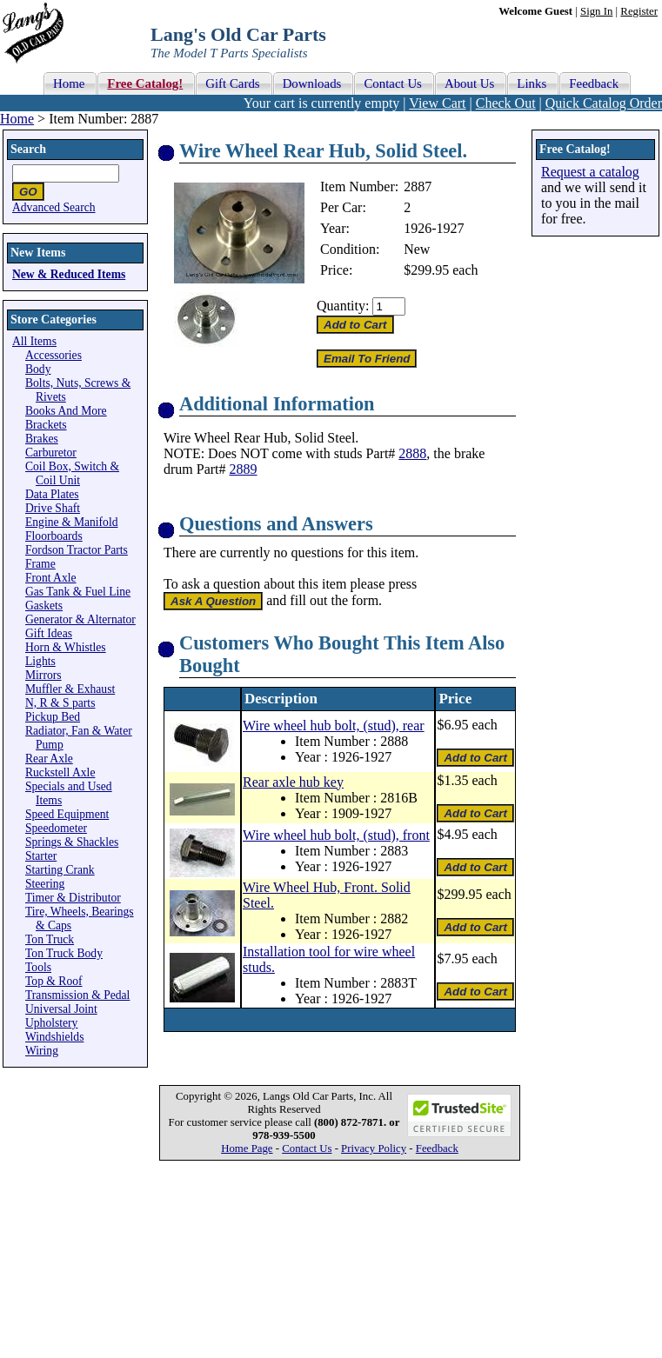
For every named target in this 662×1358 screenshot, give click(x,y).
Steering (44, 883)
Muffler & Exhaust (70, 689)
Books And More (66, 410)
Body (37, 369)
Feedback (437, 1148)
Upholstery (51, 1022)
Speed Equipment (67, 814)
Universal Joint (61, 1008)
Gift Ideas (48, 633)
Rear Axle (49, 758)
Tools (38, 967)
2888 (412, 453)
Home (17, 118)
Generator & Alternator (80, 619)
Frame (40, 563)
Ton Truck (49, 939)
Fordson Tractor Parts (76, 549)
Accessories (53, 355)
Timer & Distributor (73, 897)
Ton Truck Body (64, 953)
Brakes (41, 438)
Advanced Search (54, 207)
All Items (34, 341)
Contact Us (306, 1148)
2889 (243, 469)
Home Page (246, 1148)
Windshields (54, 1036)
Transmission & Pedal (77, 995)
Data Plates (52, 494)
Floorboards (54, 536)
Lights (40, 661)
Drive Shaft (52, 508)
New (417, 249)
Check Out (506, 103)
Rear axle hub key (293, 782)
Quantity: (343, 305)
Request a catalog (590, 171)
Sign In (596, 11)
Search (28, 149)
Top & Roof (54, 981)
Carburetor (51, 452)
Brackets (46, 424)
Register (639, 11)
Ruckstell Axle (60, 772)
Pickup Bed (52, 716)
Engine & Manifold (71, 522)
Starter (41, 855)
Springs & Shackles (71, 842)
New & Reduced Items (68, 274)
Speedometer (56, 828)
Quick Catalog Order (603, 103)
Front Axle (51, 577)
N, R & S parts (60, 702)
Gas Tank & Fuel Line (77, 591)
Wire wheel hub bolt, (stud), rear (334, 725)
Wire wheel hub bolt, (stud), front (336, 835)
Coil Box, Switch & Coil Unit (72, 473)
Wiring (41, 1050)
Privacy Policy (373, 1148)
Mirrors (43, 675)
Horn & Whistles (65, 647)
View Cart (437, 103)
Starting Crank (60, 869)
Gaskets (44, 605)
